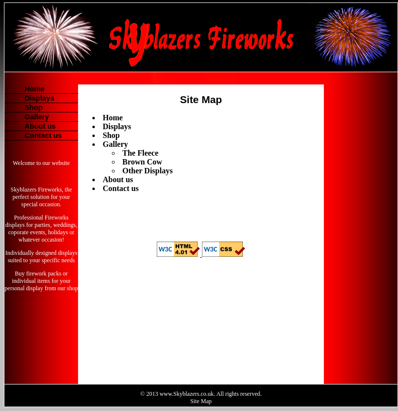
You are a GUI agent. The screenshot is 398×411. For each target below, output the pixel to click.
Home (35, 89)
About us (40, 126)
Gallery (37, 117)
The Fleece (140, 153)
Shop (34, 107)
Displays (39, 98)
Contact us (43, 135)
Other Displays (147, 170)
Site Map (201, 401)
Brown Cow (142, 162)
